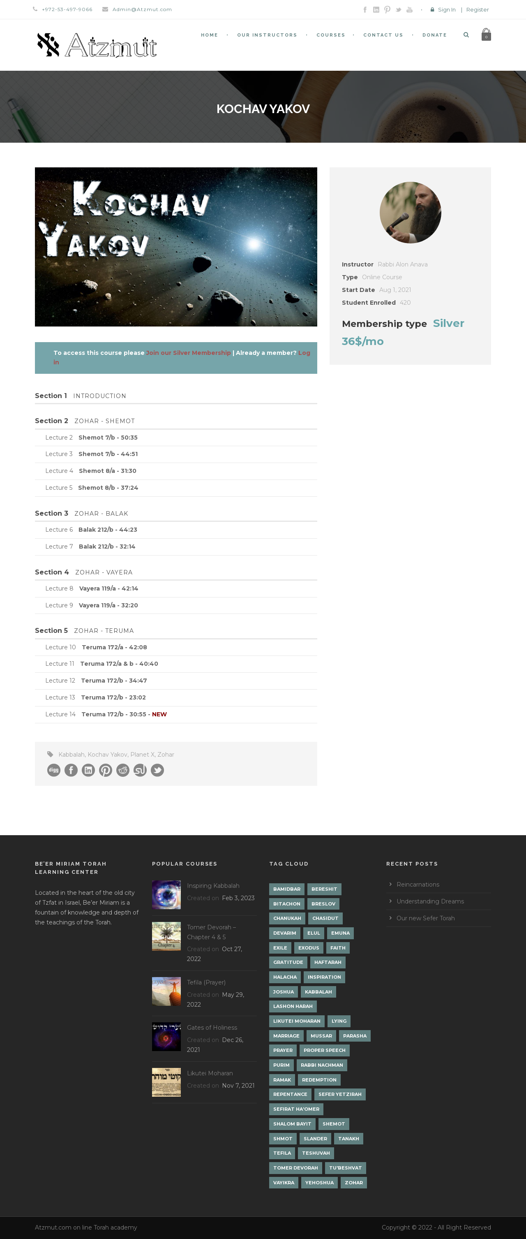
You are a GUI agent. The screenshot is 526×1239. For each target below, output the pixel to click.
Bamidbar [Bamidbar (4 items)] (286, 889)
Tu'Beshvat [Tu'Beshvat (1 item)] (345, 1168)
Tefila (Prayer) (206, 982)
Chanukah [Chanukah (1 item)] (287, 918)
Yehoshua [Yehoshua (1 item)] (319, 1183)
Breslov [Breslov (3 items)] (323, 904)
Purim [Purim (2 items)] (281, 1065)
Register (477, 9)
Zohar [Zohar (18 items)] (354, 1183)
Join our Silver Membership (188, 353)
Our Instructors (267, 35)
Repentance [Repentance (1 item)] (290, 1094)
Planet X (142, 754)
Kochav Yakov (107, 754)
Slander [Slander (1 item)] (315, 1139)
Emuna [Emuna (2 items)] (340, 933)
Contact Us (383, 35)
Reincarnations (418, 884)
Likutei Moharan (210, 1073)
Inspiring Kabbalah (213, 885)
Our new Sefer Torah (426, 918)
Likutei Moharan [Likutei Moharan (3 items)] (297, 1021)
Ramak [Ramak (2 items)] (282, 1080)
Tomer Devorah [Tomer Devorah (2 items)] (295, 1168)
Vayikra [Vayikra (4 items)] (283, 1183)
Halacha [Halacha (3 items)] (285, 977)
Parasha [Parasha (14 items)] (355, 1036)
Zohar (165, 754)
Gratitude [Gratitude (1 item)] (288, 962)
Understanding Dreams (430, 901)
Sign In (447, 9)
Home (209, 35)
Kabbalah (71, 754)
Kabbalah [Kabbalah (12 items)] (318, 992)
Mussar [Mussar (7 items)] (321, 1036)
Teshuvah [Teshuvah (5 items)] (316, 1153)
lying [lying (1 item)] (339, 1021)
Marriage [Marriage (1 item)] (286, 1036)
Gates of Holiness (212, 1027)
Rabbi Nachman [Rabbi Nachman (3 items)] (322, 1065)
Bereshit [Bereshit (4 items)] (324, 889)
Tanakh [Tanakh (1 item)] (348, 1139)
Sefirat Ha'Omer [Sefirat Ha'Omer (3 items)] (296, 1109)
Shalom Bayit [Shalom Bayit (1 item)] (292, 1124)
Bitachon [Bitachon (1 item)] (286, 904)
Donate (434, 35)
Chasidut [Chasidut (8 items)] (325, 918)
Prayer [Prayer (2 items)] (283, 1050)
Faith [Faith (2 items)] (338, 948)
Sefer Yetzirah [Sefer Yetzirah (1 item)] (340, 1094)
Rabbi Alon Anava (403, 264)
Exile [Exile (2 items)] (280, 948)
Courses (331, 35)
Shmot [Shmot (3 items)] (283, 1139)
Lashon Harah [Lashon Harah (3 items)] (293, 1006)
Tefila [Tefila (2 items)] (282, 1153)
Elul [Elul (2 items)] (313, 933)
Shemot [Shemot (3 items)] (334, 1124)
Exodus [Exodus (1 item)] (308, 948)
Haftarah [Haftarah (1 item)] (327, 962)
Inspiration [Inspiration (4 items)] (324, 977)
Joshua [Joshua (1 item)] (283, 992)
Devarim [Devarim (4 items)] (284, 933)
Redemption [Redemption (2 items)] (319, 1080)
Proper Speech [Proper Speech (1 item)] (325, 1050)
